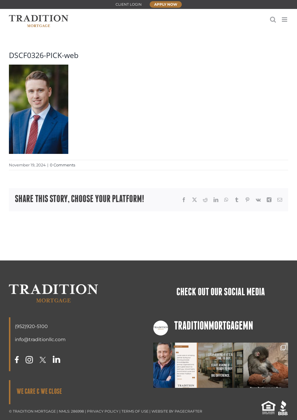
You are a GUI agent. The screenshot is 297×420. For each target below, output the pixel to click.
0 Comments (62, 165)
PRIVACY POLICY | (104, 411)
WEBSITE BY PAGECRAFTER (176, 411)
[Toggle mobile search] (273, 19)
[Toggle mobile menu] (285, 19)
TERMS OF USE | (136, 411)
